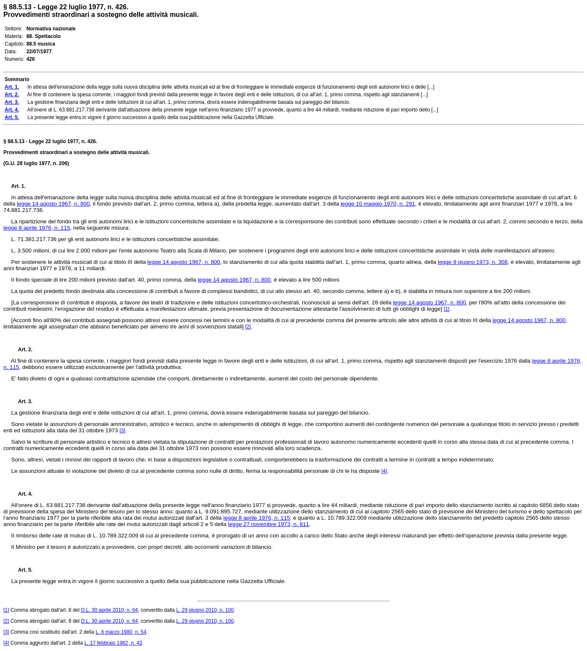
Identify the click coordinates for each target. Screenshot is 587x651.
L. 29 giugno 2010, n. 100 (205, 610)
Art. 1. (18, 186)
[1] (446, 309)
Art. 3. (22, 401)
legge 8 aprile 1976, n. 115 (36, 228)
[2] (248, 327)
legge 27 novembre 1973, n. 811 (268, 524)
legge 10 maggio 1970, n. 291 (378, 204)
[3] (122, 431)
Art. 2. (22, 350)
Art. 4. (22, 494)
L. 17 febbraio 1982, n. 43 (113, 643)
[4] (384, 471)
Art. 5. (22, 570)
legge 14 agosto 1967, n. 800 (53, 204)
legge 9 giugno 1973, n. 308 (473, 262)
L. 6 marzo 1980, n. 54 (120, 632)
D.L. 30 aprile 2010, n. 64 (109, 610)
